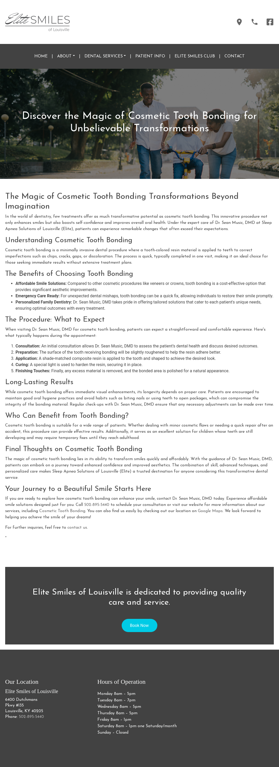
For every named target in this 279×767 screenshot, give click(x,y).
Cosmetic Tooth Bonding (62, 511)
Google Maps (210, 511)
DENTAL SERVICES (103, 56)
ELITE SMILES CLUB (195, 56)
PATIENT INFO (150, 56)
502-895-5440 (96, 505)
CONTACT (234, 56)
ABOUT (64, 56)
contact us (77, 528)
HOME (41, 56)
